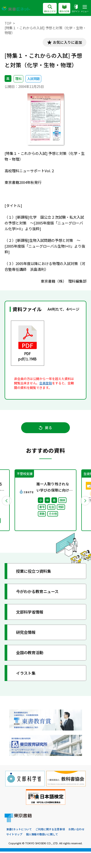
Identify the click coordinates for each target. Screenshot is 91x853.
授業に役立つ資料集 (35, 572)
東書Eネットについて (19, 831)
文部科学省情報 (31, 613)
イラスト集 (27, 674)
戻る (45, 428)
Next (84, 501)
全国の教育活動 (31, 654)
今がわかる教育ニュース (39, 593)
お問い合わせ (76, 831)
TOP (8, 23)
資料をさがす (50, 9)
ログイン (76, 9)
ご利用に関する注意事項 (50, 831)
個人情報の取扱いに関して (42, 836)
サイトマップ (14, 836)
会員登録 (45, 383)
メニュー (85, 9)
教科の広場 (64, 9)
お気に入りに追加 (66, 42)
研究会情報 (27, 634)
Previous (6, 501)
